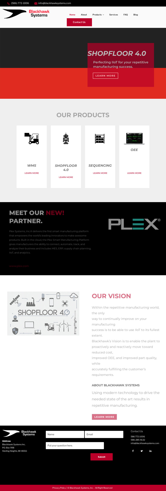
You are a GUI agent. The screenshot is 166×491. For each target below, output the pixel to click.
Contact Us (79, 22)
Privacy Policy (59, 488)
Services (113, 14)
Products (98, 14)
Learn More (105, 75)
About (84, 14)
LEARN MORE (32, 173)
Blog (135, 14)
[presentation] (65, 473)
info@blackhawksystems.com (54, 3)
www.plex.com (19, 267)
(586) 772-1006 (20, 3)
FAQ (126, 14)
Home (72, 14)
